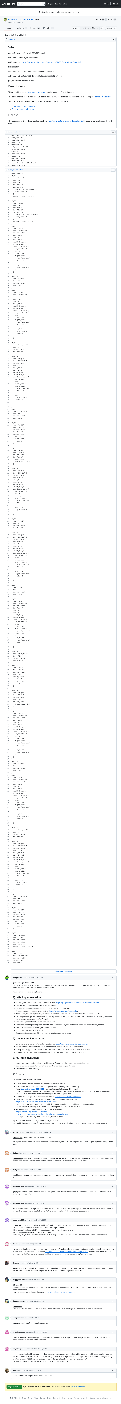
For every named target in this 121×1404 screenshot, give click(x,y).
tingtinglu (17, 1244)
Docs (64, 1398)
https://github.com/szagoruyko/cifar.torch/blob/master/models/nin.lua (42, 1114)
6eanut (16, 1370)
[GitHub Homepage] (11, 1398)
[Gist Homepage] (8, 3)
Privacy (36, 1398)
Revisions (20, 28)
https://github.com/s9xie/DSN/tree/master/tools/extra (36, 1102)
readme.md (26, 19)
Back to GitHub (61, 4)
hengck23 (17, 977)
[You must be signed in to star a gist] (100, 19)
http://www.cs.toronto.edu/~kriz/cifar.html (66, 121)
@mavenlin (17, 1268)
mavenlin (13, 19)
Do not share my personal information (98, 1398)
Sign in (106, 4)
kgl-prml (16, 1153)
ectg (15, 1318)
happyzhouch (18, 1280)
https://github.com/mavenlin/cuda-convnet (71, 1044)
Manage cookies (79, 1398)
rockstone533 (18, 1220)
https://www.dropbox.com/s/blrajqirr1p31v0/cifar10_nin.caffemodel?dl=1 (53, 62)
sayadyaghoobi (19, 1332)
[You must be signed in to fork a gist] (111, 19)
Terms (30, 1398)
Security (42, 1398)
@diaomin (17, 983)
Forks (48, 28)
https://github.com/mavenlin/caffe (68, 1096)
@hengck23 (17, 1158)
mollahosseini (18, 1186)
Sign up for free (14, 1387)
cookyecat (17, 1132)
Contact (69, 1398)
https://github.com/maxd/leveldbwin (63, 1011)
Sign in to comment (77, 1387)
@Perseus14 (17, 1323)
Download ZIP (111, 28)
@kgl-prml (17, 1192)
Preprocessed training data (23, 106)
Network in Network (36, 92)
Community (57, 1398)
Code (8, 28)
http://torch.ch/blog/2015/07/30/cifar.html (32, 1112)
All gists (50, 4)
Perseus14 (17, 1263)
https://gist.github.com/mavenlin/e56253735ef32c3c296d (77, 1003)
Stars (35, 28)
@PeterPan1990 (28, 983)
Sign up (115, 4)
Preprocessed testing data (23, 109)
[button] (101, 28)
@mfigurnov (18, 1137)
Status (49, 1398)
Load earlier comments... (63, 971)
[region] (60, 85)
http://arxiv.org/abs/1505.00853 (32, 1089)
